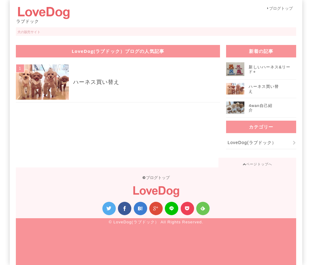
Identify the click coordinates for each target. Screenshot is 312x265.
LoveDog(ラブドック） (253, 142)
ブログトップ (280, 8)
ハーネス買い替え (96, 82)
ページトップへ (257, 164)
